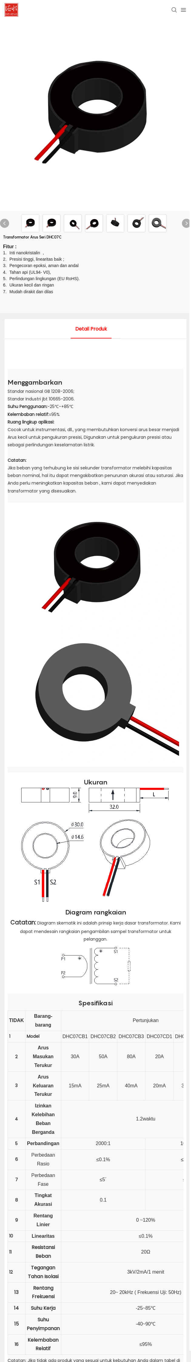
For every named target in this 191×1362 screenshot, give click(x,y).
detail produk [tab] (91, 328)
